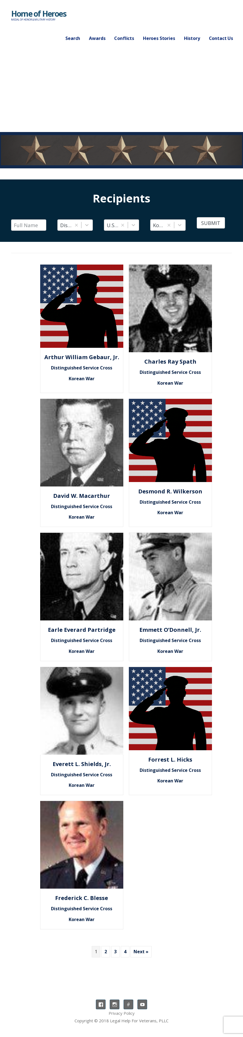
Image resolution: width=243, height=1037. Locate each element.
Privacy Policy (122, 1013)
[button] (76, 225)
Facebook (101, 1004)
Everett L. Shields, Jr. (82, 764)
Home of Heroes (38, 13)
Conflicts (124, 38)
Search (72, 38)
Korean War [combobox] (159, 225)
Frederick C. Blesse (81, 898)
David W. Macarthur (81, 496)
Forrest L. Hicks (170, 759)
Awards (97, 38)
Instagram (114, 1004)
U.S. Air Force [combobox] (113, 225)
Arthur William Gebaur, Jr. (81, 357)
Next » (141, 952)
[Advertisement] (121, 90)
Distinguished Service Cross (81, 368)
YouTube (142, 1004)
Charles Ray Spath (170, 361)
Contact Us (221, 38)
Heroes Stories (159, 38)
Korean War (81, 379)
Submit (210, 223)
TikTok (128, 1004)
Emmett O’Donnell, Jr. (170, 629)
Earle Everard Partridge (82, 629)
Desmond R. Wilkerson (170, 491)
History (192, 38)
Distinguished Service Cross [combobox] (66, 225)
